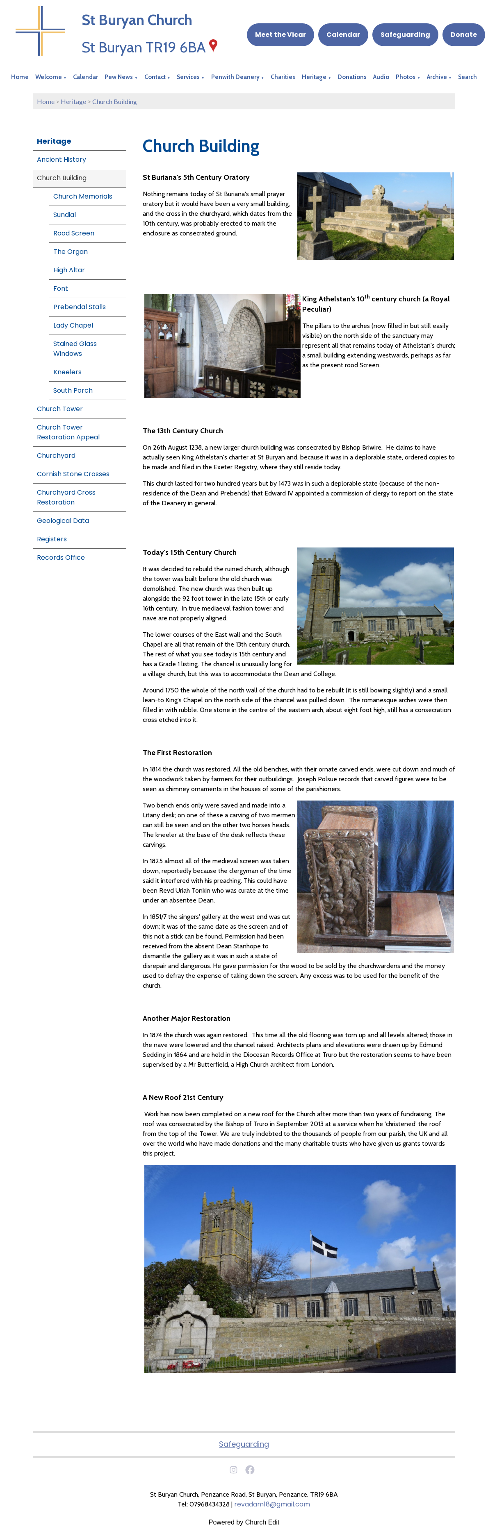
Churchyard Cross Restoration (66, 497)
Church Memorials (82, 196)
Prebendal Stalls (79, 307)
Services (188, 77)
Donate (464, 34)
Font (60, 288)
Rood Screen (73, 233)
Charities (283, 77)
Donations (352, 77)
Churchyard (56, 455)
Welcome (48, 77)
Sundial (64, 214)
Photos (405, 77)
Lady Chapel (73, 325)
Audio (381, 77)
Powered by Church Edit (244, 1522)
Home (20, 77)
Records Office (61, 557)
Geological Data (63, 520)
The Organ (70, 251)
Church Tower (60, 409)
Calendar (343, 34)
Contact (155, 77)
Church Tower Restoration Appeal (68, 432)
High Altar (69, 270)
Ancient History (61, 159)
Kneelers (67, 372)
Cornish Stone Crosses (73, 474)
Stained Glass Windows (75, 348)
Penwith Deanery (235, 77)
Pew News (119, 77)
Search (467, 77)
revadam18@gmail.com (272, 1504)
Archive (437, 77)
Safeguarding (405, 34)
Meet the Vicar (280, 34)
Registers (52, 539)
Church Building (114, 101)
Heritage (314, 77)
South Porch (73, 390)
